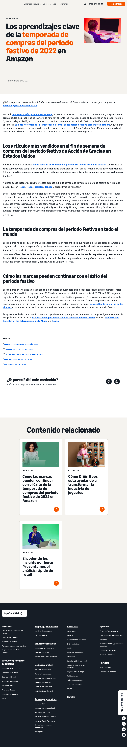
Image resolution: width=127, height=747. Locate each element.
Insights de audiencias (43, 631)
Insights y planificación (46, 626)
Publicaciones (72, 676)
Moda (29, 186)
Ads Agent (39, 732)
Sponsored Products (10, 673)
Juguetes (38, 186)
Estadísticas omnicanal (44, 687)
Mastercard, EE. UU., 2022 (15, 364)
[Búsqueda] (85, 4)
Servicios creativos (42, 653)
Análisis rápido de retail (44, 691)
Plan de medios (41, 636)
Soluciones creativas (45, 644)
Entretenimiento (73, 644)
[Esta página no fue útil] (109, 381)
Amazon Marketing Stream (45, 678)
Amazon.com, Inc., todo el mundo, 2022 (21, 344)
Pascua (56, 321)
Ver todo (5, 699)
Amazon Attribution (43, 670)
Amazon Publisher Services (45, 717)
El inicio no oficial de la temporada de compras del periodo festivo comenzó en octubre (62, 124)
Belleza (48, 186)
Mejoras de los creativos (44, 648)
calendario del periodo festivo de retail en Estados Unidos (63, 317)
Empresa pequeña (32, 4)
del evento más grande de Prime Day (32, 114)
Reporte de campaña (43, 683)
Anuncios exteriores (10, 694)
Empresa (47, 4)
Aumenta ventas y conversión (14, 646)
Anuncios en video (9, 686)
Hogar (22, 186)
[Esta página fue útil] (117, 381)
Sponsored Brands (9, 677)
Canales (71, 697)
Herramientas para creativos (46, 657)
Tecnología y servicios (46, 699)
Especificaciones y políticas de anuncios (111, 645)
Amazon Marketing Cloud (45, 708)
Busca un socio (105, 668)
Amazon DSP (40, 704)
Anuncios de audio (9, 690)
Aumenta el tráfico (9, 642)
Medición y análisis (44, 665)
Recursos (103, 640)
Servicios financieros (75, 653)
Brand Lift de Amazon (43, 674)
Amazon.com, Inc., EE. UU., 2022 (19, 349)
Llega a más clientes (10, 638)
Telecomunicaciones (75, 681)
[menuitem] (14, 679)
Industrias (72, 626)
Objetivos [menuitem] (7, 626)
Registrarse (116, 3)
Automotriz (72, 631)
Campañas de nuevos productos (43, 726)
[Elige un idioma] (14, 614)
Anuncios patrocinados (11, 669)
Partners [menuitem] (104, 663)
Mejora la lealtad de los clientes (11, 651)
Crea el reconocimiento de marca (12, 632)
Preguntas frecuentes (108, 651)
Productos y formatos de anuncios (13, 663)
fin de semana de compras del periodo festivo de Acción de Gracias (69, 164)
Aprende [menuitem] (104, 626)
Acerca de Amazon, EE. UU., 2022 (18, 359)
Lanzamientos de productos (111, 636)
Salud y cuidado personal (77, 661)
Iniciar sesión (96, 3)
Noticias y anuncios (107, 655)
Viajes (69, 689)
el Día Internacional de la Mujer (30, 321)
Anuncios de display (10, 682)
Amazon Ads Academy (109, 631)
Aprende (64, 4)
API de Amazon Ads (42, 713)
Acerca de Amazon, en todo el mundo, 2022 (24, 354)
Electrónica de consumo (76, 640)
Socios (56, 4)
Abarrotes (71, 657)
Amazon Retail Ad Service (45, 721)
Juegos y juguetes (74, 685)
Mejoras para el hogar (75, 672)
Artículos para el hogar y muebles (77, 666)
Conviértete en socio (108, 672)
